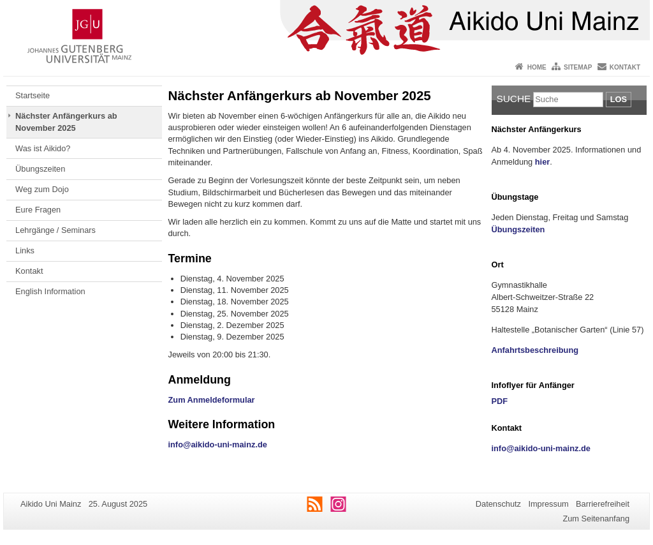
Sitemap (578, 67)
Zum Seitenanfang (595, 518)
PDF (500, 401)
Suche (514, 98)
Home (537, 67)
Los (618, 99)
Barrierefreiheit (602, 504)
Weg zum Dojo (42, 189)
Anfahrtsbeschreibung (535, 350)
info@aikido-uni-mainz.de (217, 444)
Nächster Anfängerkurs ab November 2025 (66, 121)
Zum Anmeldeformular (211, 400)
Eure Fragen (38, 209)
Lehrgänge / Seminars (55, 230)
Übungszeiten (40, 169)
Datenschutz (498, 504)
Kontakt (625, 67)
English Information (50, 291)
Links (24, 250)
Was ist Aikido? (42, 148)
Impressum (548, 504)
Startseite (32, 95)
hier (542, 162)
